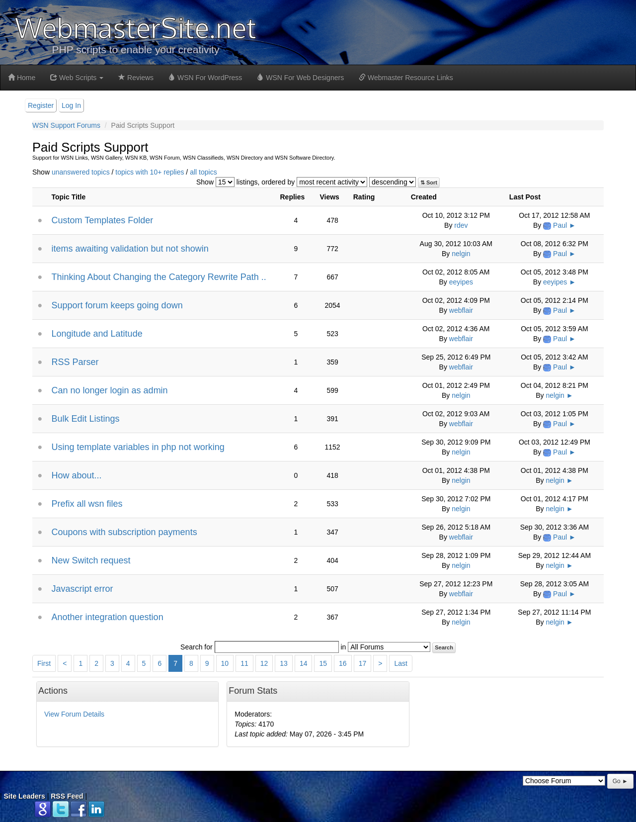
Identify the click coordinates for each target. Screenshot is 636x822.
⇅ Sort (428, 182)
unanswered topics (81, 172)
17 (363, 663)
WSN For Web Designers (300, 78)
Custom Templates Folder (102, 220)
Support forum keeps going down (116, 305)
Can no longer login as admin (109, 390)
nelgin (461, 254)
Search (444, 647)
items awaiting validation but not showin (129, 249)
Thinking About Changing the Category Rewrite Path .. (158, 277)
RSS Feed (67, 796)
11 (244, 663)
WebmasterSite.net (135, 27)
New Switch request (90, 560)
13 (284, 663)
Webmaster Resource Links (406, 78)
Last (400, 663)
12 (264, 663)
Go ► (620, 781)
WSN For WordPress (205, 78)
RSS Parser (74, 362)
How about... (76, 475)
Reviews (136, 78)
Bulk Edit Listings (85, 419)
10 (225, 663)
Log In (71, 105)
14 (304, 663)
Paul (560, 225)
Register (41, 105)
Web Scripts (76, 78)
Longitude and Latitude (96, 334)
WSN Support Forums (66, 125)
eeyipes (461, 282)
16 (343, 663)
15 (323, 663)
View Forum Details (74, 714)
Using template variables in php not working (137, 447)
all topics (203, 172)
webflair (461, 310)
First (44, 663)
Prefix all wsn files (86, 504)
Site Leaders (24, 796)
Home (21, 78)
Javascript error (82, 589)
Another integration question (107, 617)
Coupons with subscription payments (124, 532)
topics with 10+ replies (149, 172)
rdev (461, 225)
